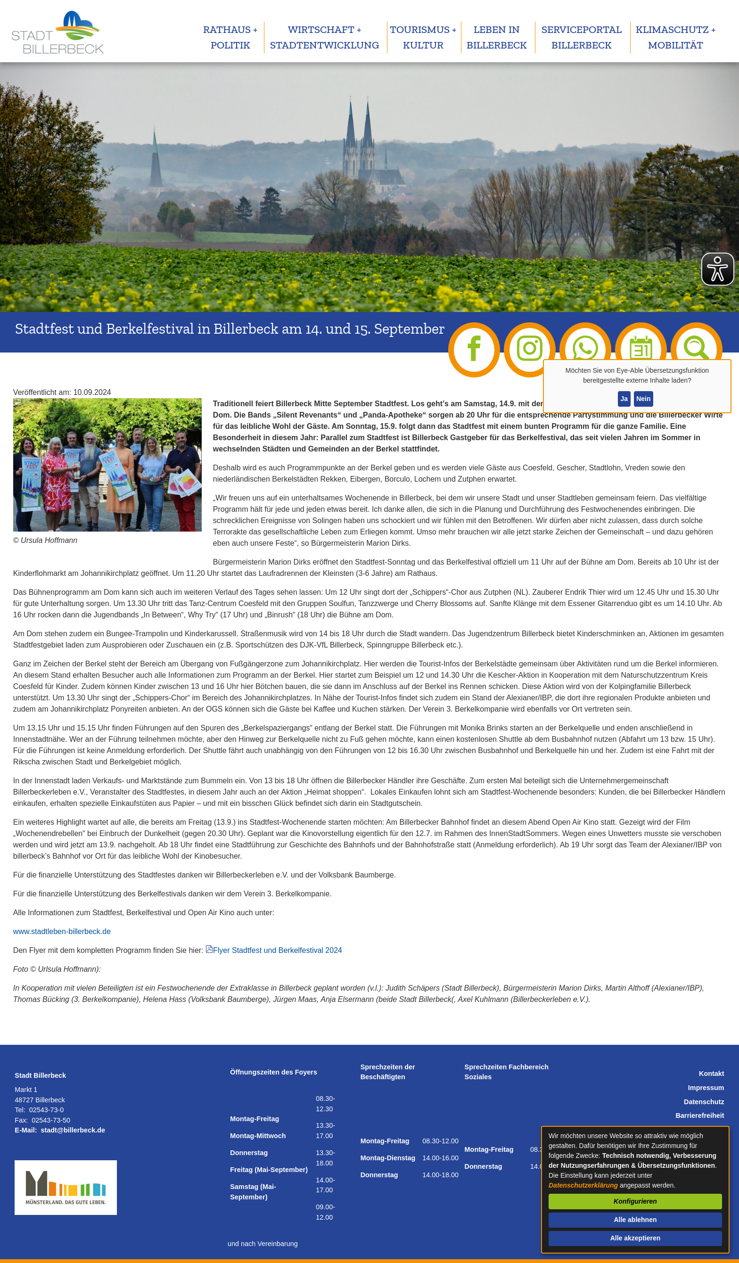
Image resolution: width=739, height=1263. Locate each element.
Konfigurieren (635, 1201)
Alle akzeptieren (635, 1238)
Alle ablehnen (635, 1219)
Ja (624, 398)
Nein (643, 398)
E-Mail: (26, 1130)
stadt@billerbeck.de (73, 1130)
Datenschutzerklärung (583, 1185)
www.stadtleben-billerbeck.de (62, 931)
